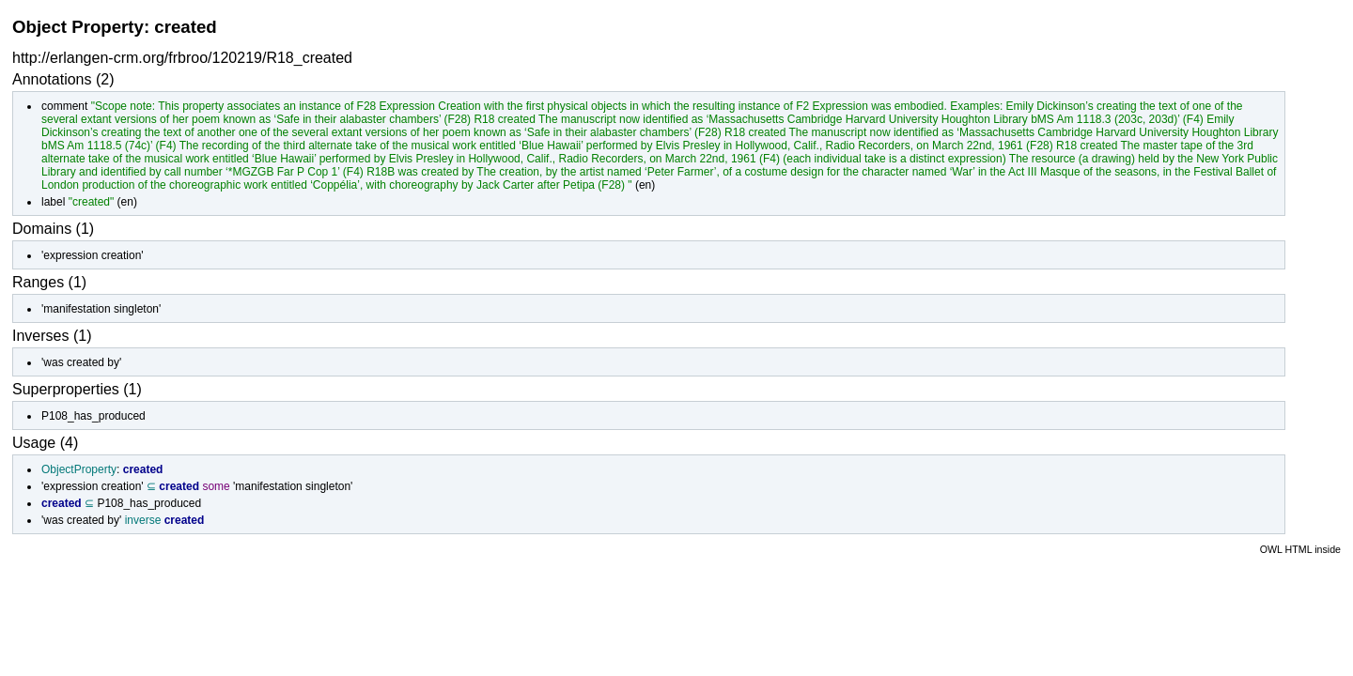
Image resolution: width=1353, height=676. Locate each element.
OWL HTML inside (1300, 549)
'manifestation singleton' (101, 308)
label (53, 201)
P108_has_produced (93, 415)
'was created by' (81, 362)
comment (64, 106)
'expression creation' (92, 255)
